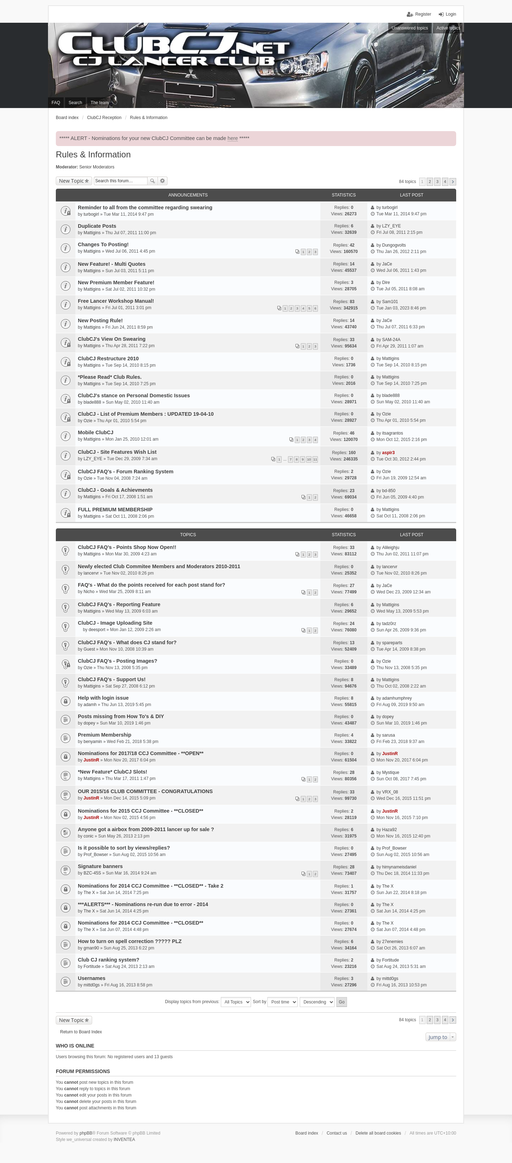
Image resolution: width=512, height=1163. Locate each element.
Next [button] (452, 181)
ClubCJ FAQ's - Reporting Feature (119, 604)
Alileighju (390, 547)
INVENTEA (124, 1139)
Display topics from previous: (208, 1002)
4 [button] (445, 181)
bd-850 (388, 490)
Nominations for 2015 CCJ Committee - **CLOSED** (140, 811)
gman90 (91, 948)
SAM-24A (391, 339)
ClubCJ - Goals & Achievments (115, 490)
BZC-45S (92, 873)
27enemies (392, 941)
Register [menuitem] (423, 14)
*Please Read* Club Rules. (110, 377)
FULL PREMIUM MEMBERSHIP (115, 509)
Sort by (275, 1002)
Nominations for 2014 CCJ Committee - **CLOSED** (140, 923)
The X (89, 892)
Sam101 (390, 301)
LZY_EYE (391, 226)
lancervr (91, 573)
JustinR (91, 760)
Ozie (88, 420)
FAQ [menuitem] (56, 102)
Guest (89, 649)
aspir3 (388, 452)
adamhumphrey (397, 698)
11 (315, 459)
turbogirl (91, 214)
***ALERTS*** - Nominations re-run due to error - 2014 (143, 904)
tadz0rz (389, 623)
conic (89, 836)
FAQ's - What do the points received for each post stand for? (151, 585)
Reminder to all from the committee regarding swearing (145, 207)
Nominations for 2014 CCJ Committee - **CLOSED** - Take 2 (150, 886)
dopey (89, 723)
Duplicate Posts (97, 226)
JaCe (387, 264)
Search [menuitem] (75, 102)
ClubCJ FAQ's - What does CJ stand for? (127, 642)
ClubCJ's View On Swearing (111, 339)
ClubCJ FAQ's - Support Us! (112, 679)
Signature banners (100, 866)
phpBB (86, 1133)
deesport (97, 629)
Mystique (390, 772)
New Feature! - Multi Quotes (111, 264)
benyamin (93, 741)
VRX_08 (390, 792)
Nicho (89, 591)
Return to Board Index (81, 1031)
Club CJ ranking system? (108, 960)
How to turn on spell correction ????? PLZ (130, 941)
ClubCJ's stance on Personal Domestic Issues (134, 395)
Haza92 (389, 829)
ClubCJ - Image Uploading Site (115, 623)
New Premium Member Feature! (116, 282)
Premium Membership (104, 735)
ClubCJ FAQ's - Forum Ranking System (126, 471)
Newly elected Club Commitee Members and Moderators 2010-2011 (159, 566)
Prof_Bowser (96, 854)
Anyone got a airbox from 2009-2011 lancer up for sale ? (146, 829)
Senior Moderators (96, 167)
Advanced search (162, 181)
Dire (386, 282)
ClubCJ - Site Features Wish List (117, 452)
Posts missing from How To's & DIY (121, 716)
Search (152, 181)
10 (309, 459)
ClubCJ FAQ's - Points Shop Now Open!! (127, 547)
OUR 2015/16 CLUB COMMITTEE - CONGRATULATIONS (145, 791)
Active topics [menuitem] (448, 28)
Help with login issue (103, 698)
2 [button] (430, 181)
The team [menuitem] (100, 102)
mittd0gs (92, 984)
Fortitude (92, 966)
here (233, 138)
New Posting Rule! (100, 320)
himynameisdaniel (399, 867)
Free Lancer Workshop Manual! (116, 301)
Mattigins (92, 232)
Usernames (92, 978)
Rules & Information (93, 154)
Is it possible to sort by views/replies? (124, 848)
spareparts (392, 642)
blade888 (92, 402)
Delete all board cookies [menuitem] (378, 1133)
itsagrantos (392, 433)
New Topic (71, 180)
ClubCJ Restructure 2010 (108, 358)
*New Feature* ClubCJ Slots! (112, 772)
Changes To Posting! (103, 244)
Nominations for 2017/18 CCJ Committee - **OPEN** (140, 753)
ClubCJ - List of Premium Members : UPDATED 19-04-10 (146, 414)
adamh (90, 704)
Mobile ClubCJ (95, 432)
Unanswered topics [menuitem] (410, 28)
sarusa (388, 735)
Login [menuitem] (451, 14)
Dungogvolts (394, 245)
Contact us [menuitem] (337, 1133)
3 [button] (437, 181)
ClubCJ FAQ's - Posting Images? (117, 661)
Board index (306, 1133)
